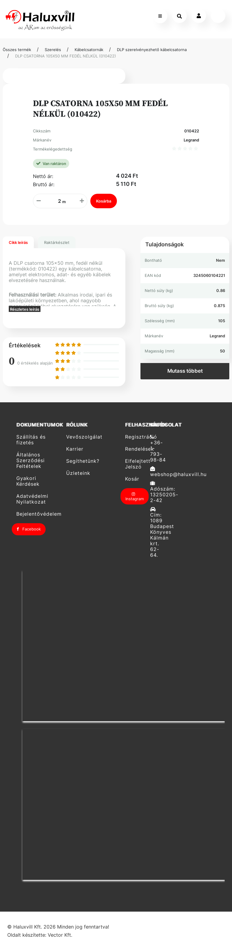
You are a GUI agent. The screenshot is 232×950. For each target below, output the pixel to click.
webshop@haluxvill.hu (160, 471)
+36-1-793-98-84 (158, 448)
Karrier (74, 449)
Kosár (132, 479)
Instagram (134, 496)
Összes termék (17, 49)
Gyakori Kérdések (28, 481)
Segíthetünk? (82, 461)
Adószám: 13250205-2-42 (160, 492)
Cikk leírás (18, 242)
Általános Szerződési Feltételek (30, 460)
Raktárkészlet (56, 242)
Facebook (29, 529)
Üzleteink (78, 473)
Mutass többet (185, 371)
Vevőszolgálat (84, 437)
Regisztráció (135, 437)
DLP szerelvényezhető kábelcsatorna (152, 49)
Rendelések (135, 449)
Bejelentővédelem (39, 514)
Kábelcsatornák (89, 49)
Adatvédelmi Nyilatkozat (32, 499)
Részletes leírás (24, 309)
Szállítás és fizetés (31, 440)
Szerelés (53, 49)
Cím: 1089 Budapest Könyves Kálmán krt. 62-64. (160, 532)
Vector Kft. (60, 935)
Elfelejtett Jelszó (135, 464)
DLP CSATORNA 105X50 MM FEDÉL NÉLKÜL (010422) (65, 55)
